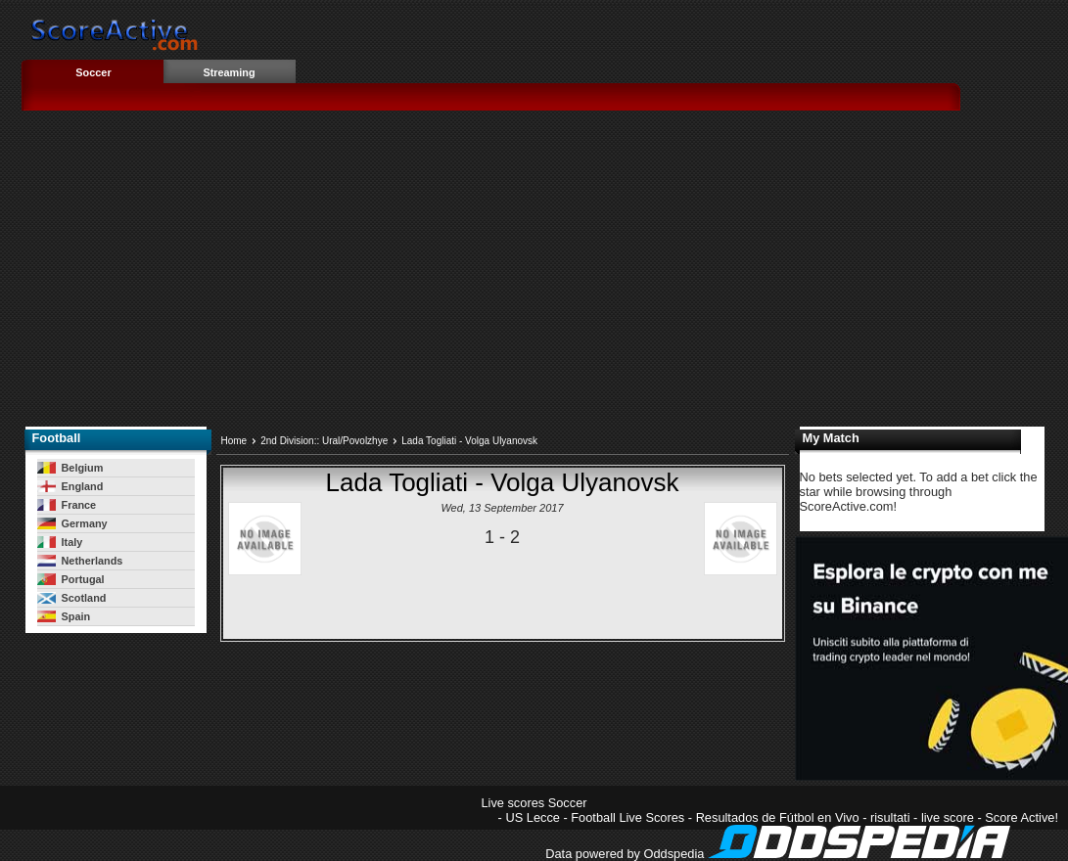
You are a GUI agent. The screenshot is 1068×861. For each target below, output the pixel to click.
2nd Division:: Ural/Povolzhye (324, 440)
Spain (64, 616)
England (70, 486)
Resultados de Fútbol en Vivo (777, 817)
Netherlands (80, 560)
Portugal (71, 579)
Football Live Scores (627, 817)
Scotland (72, 598)
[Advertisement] (534, 275)
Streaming (229, 72)
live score (947, 817)
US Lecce (532, 817)
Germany (72, 523)
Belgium (70, 468)
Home (234, 440)
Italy (60, 542)
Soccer (93, 72)
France (67, 505)
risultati (890, 817)
